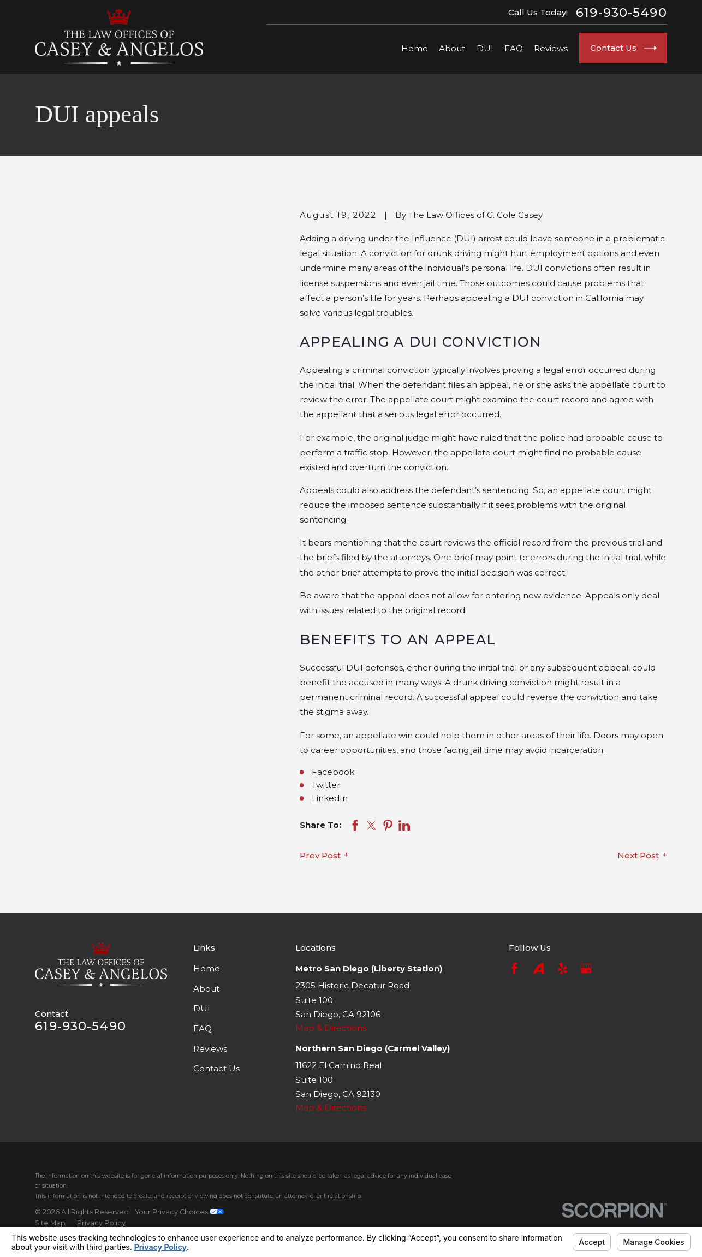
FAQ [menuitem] (513, 48)
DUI (201, 1008)
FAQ (202, 1028)
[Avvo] (538, 968)
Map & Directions (330, 1028)
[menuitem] (50, 1223)
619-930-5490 (621, 13)
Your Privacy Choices (179, 1212)
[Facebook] (514, 968)
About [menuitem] (452, 48)
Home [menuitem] (414, 48)
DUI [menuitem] (485, 48)
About (206, 988)
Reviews (210, 1048)
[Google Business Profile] (586, 968)
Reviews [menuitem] (551, 48)
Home (206, 968)
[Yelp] (562, 968)
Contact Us (216, 1068)
